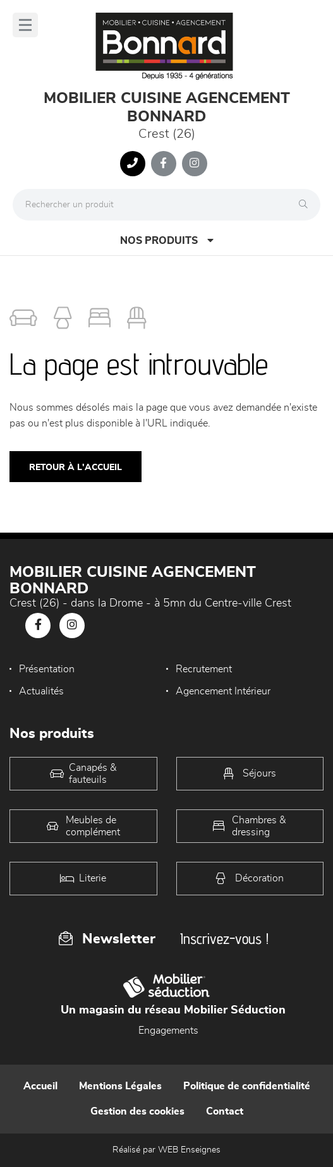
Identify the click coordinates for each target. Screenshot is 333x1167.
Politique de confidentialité (246, 1086)
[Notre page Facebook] (163, 163)
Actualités (41, 691)
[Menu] (25, 25)
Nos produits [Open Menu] (167, 240)
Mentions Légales (120, 1086)
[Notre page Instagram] (194, 163)
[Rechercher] (306, 205)
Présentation (47, 669)
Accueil (40, 1086)
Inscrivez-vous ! (224, 938)
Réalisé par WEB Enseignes (166, 1150)
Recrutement (204, 669)
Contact (224, 1111)
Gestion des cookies (137, 1111)
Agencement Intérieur (223, 691)
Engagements (168, 1030)
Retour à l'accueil (75, 467)
